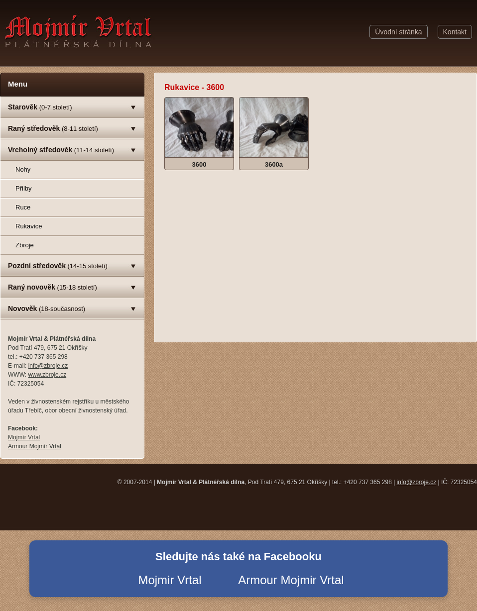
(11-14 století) (61, 150)
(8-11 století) (53, 128)
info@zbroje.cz (48, 365)
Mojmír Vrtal (24, 437)
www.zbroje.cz (47, 374)
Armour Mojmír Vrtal (34, 446)
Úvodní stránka (398, 32)
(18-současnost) (46, 308)
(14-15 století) (58, 266)
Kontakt (455, 32)
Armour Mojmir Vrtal (291, 580)
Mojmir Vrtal (169, 580)
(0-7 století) (40, 107)
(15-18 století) (52, 287)
